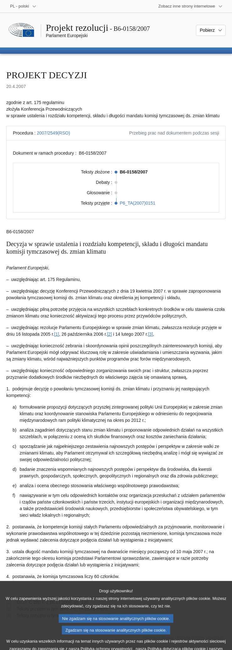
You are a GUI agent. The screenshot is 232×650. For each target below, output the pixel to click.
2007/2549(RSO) (53, 132)
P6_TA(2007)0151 (137, 203)
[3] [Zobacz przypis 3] (150, 334)
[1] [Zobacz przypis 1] (56, 334)
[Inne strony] (190, 6)
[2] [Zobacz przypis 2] (109, 334)
